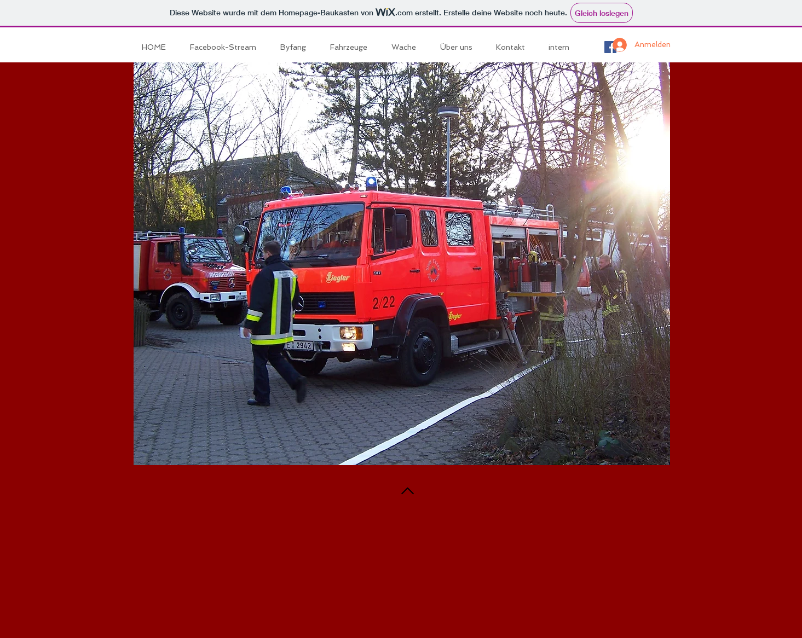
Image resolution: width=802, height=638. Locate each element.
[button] (352, 47)
